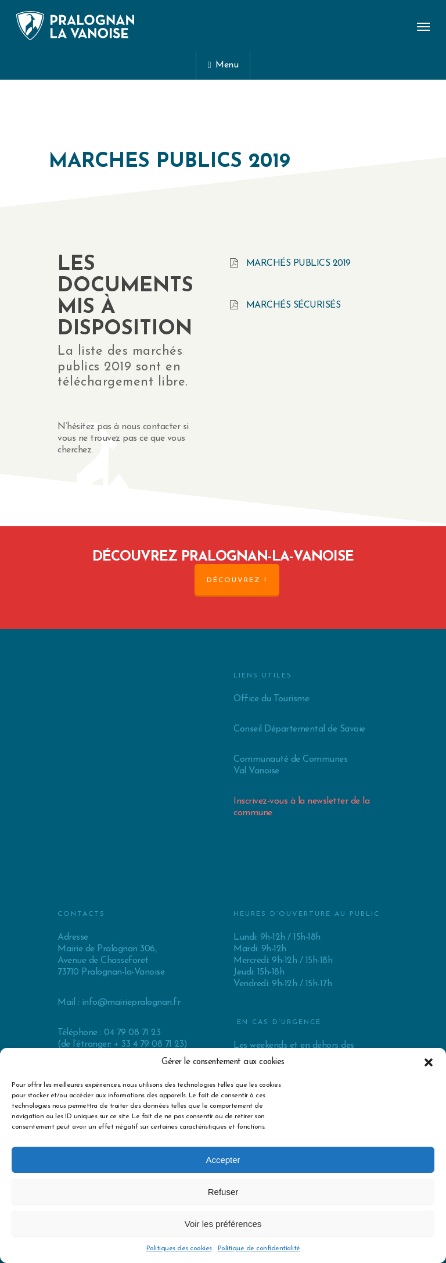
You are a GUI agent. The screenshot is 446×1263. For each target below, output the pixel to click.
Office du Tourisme (271, 699)
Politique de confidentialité (259, 1248)
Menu (223, 65)
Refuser (223, 1192)
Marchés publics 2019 (298, 263)
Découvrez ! (237, 580)
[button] (428, 1062)
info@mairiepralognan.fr (131, 1002)
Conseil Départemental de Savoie (299, 729)
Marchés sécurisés (293, 305)
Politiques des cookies (179, 1248)
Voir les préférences (223, 1224)
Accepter (223, 1160)
